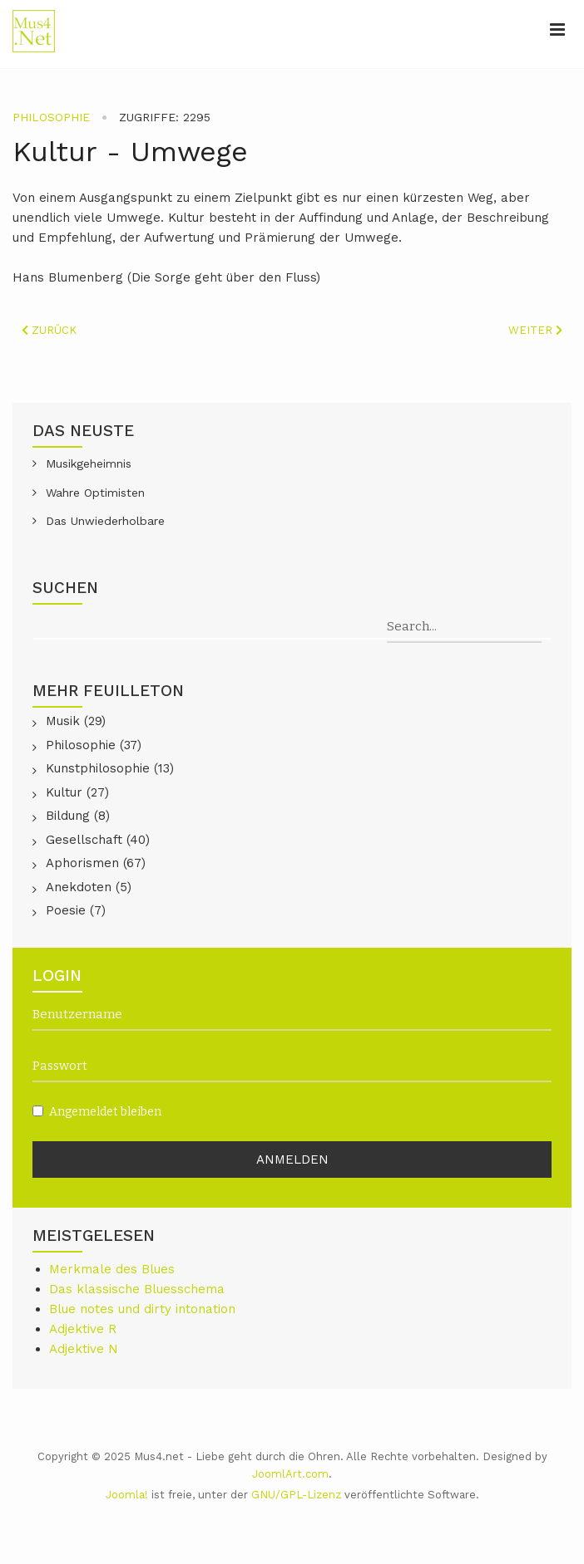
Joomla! (127, 1494)
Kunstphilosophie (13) (110, 768)
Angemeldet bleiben (96, 1112)
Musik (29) (76, 720)
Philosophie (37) (93, 745)
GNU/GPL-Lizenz (296, 1494)
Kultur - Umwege (130, 151)
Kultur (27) (77, 792)
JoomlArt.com (290, 1474)
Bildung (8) (78, 815)
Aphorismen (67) (96, 863)
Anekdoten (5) (88, 887)
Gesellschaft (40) (98, 839)
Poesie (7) (76, 910)
